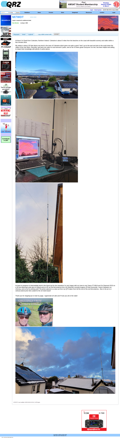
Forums (51, 12)
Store (62, 12)
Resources (89, 12)
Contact (102, 12)
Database (27, 12)
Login (113, 12)
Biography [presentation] (17, 34)
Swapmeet (75, 12)
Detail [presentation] (23, 34)
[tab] (16, 34)
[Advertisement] (42, 420)
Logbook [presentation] (30, 34)
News (39, 12)
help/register (98, 10)
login (91, 10)
